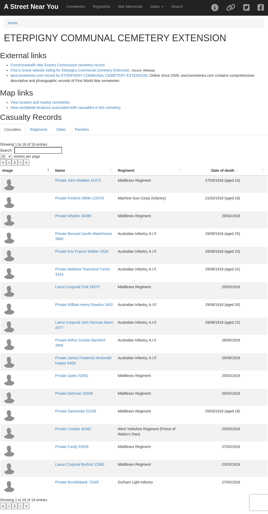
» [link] (26, 162)
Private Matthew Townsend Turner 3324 (58, 269)
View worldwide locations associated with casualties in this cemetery (65, 107)
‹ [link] (9, 162)
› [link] (20, 162)
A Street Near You (31, 6)
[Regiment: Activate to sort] (164, 170)
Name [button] (30, 170)
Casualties (12, 129)
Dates (61, 129)
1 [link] (15, 162)
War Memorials (130, 6)
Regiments (101, 6)
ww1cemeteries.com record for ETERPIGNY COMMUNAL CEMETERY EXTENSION (79, 75)
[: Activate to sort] (262, 170)
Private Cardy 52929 (42, 447)
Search (177, 6)
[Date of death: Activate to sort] (234, 170)
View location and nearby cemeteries (40, 102)
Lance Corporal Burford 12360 (50, 464)
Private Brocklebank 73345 (47, 482)
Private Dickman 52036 (44, 393)
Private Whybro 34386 (44, 216)
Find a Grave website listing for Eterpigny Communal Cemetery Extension (70, 70)
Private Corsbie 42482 (44, 429)
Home (12, 23)
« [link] (3, 162)
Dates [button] (156, 6)
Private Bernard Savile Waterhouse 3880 (59, 234)
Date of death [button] (237, 170)
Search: (6, 150)
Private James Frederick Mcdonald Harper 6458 (64, 358)
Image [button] (7, 170)
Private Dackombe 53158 (46, 411)
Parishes (82, 129)
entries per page (27, 156)
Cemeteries (75, 6)
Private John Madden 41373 (48, 180)
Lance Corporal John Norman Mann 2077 (59, 322)
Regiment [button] (126, 170)
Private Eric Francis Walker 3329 (52, 251)
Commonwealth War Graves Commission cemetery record (57, 65)
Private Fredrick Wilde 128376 (50, 198)
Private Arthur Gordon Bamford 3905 (55, 340)
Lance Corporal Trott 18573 (48, 287)
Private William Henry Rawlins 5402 (54, 305)
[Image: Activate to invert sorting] (11, 170)
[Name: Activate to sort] (69, 170)
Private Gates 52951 (42, 376)
